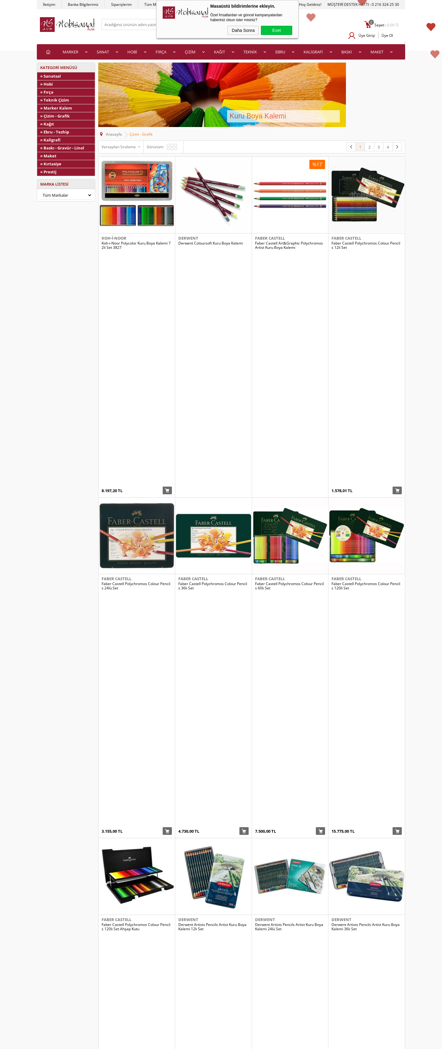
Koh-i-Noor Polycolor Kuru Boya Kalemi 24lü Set (289, 801)
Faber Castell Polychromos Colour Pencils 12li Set (366, 245)
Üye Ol (387, 35)
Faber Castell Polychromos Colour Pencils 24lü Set (136, 356)
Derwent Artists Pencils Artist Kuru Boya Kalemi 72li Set (136, 579)
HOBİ (132, 52)
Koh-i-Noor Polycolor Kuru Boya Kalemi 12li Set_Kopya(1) (136, 801)
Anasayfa (140, 989)
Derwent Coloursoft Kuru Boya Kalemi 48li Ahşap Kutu (136, 690)
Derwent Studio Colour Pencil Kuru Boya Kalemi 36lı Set (366, 690)
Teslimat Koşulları (55, 989)
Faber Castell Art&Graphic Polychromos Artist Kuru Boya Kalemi (289, 245)
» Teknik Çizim (54, 100)
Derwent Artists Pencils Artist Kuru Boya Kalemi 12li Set (212, 468)
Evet (276, 30)
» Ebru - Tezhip (54, 132)
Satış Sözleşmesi (54, 1007)
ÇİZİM (190, 52)
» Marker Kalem (56, 108)
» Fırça (46, 92)
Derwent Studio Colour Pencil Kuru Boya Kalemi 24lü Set (289, 690)
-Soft (189, 1042)
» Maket (48, 156)
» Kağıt (47, 124)
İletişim (49, 4)
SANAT (103, 52)
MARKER (70, 52)
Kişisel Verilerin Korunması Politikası (70, 1025)
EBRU (280, 52)
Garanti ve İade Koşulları (61, 1016)
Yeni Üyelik (233, 989)
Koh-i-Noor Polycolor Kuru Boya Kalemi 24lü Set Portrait (366, 801)
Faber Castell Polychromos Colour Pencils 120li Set (366, 356)
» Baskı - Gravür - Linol (62, 148)
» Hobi (46, 84)
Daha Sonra (243, 30)
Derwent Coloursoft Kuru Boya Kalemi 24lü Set (290, 579)
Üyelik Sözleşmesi (55, 998)
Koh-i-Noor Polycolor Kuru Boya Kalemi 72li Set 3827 (136, 245)
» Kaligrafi (50, 140)
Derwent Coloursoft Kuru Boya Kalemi (210, 243)
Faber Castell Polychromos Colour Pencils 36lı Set (212, 356)
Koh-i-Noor (114, 238)
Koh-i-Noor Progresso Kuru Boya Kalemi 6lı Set (289, 913)
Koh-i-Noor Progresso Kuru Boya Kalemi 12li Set (365, 913)
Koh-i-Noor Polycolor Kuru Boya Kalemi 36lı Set (136, 913)
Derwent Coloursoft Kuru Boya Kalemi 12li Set (213, 579)
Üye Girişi (367, 35)
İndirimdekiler (144, 998)
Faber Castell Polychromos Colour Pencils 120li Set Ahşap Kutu (136, 468)
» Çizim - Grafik (55, 116)
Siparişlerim (121, 4)
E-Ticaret (202, 1042)
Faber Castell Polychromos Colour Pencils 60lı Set (289, 356)
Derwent (188, 238)
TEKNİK (250, 52)
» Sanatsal (50, 76)
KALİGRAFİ (313, 52)
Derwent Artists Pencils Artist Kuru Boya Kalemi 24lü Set (289, 468)
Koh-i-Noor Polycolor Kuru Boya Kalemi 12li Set (212, 801)
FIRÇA (161, 52)
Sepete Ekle (167, 261)
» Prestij (48, 172)
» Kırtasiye (50, 164)
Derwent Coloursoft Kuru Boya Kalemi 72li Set (213, 690)
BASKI (346, 52)
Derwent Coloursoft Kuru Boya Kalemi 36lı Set (366, 579)
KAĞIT (219, 52)
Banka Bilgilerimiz (83, 4)
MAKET (376, 52)
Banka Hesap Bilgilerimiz (153, 1016)
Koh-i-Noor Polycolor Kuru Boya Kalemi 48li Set (212, 913)
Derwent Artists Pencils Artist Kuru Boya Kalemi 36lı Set (366, 468)
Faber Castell (270, 238)
